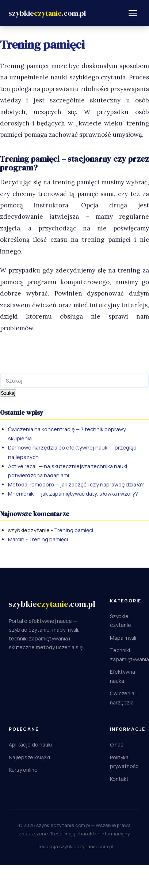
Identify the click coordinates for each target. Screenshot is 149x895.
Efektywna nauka (122, 676)
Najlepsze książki (29, 757)
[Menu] (133, 13)
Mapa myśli (123, 637)
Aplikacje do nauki (30, 744)
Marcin (16, 539)
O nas (116, 744)
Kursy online (23, 769)
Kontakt (119, 778)
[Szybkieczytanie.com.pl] (47, 13)
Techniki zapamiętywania (129, 655)
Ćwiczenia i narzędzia (123, 698)
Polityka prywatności (125, 762)
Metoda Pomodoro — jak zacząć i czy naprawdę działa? (76, 484)
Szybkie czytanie (120, 621)
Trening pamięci (73, 530)
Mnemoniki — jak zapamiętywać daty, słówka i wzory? (73, 493)
